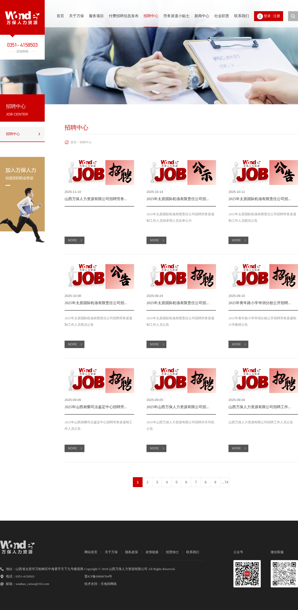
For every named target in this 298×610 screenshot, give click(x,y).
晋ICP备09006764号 (98, 576)
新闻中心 (201, 16)
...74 (225, 482)
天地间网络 (109, 584)
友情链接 (152, 552)
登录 (267, 16)
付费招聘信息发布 (124, 16)
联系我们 (241, 16)
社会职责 (221, 16)
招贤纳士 (172, 552)
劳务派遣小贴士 (176, 16)
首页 (60, 16)
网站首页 (90, 552)
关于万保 (76, 16)
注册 (276, 16)
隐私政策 (131, 552)
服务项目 (96, 16)
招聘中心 (151, 16)
